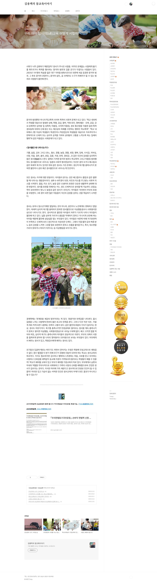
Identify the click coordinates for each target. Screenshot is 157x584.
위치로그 (56, 11)
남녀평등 (112, 93)
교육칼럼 (112, 123)
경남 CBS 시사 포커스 (116, 198)
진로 (111, 189)
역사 (111, 235)
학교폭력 (112, 88)
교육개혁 (113, 76)
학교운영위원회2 (114, 107)
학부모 (112, 126)
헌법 (111, 244)
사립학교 (112, 147)
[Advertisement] (61, 456)
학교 (111, 134)
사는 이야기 (114, 224)
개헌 (111, 249)
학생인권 (112, 95)
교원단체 (112, 172)
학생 (111, 85)
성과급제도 (113, 68)
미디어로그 (44, 11)
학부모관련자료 (114, 101)
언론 (111, 157)
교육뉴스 (112, 195)
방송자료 (112, 192)
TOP (131, 577)
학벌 (111, 155)
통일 (111, 275)
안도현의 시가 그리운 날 (36, 491)
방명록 (67, 11)
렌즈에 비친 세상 (114, 204)
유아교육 (113, 166)
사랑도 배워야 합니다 (35, 499)
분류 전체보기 (114, 57)
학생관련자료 (113, 82)
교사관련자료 (113, 121)
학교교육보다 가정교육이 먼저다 (39, 496)
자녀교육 (112, 115)
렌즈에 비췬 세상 (114, 207)
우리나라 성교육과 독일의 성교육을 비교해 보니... (44, 501)
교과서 (112, 142)
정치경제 (112, 259)
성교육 (112, 79)
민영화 (112, 227)
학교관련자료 (114, 161)
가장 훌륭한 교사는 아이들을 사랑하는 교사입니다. (41, 546)
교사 (111, 129)
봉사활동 (112, 136)
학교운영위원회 (114, 104)
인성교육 (40, 488)
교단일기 (112, 150)
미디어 (112, 230)
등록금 (112, 117)
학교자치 (112, 74)
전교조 (112, 175)
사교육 (112, 109)
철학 (111, 184)
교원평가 (112, 66)
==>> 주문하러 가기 (44, 409)
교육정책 (113, 60)
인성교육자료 (33, 488)
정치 (112, 219)
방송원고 (112, 200)
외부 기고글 (113, 241)
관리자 (77, 11)
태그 (33, 11)
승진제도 (112, 63)
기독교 (112, 213)
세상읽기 (112, 237)
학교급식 (112, 90)
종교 (111, 210)
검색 (126, 4)
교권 (111, 152)
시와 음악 (112, 255)
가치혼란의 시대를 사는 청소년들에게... (41, 494)
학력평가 (112, 131)
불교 (111, 216)
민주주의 (112, 265)
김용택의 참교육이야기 (38, 4)
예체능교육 (113, 139)
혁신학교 (112, 71)
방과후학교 (113, 144)
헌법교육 (112, 252)
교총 (111, 177)
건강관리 (112, 262)
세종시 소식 (113, 272)
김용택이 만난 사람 (115, 269)
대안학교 (112, 169)
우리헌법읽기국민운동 (115, 247)
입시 (111, 98)
